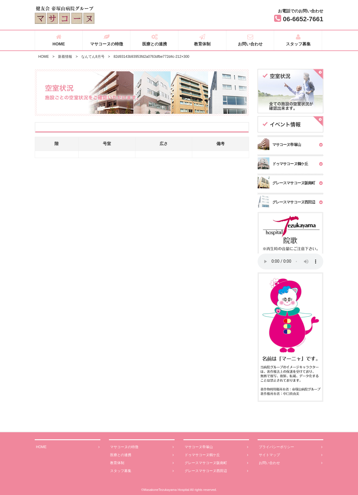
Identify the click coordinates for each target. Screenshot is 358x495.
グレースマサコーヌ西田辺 (216, 471)
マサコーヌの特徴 (106, 40)
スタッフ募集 (298, 40)
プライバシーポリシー (290, 447)
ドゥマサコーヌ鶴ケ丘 (216, 455)
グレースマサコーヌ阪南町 (216, 463)
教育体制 (202, 40)
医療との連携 (154, 40)
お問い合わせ (250, 40)
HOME (58, 40)
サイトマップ (290, 455)
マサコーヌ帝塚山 (216, 447)
